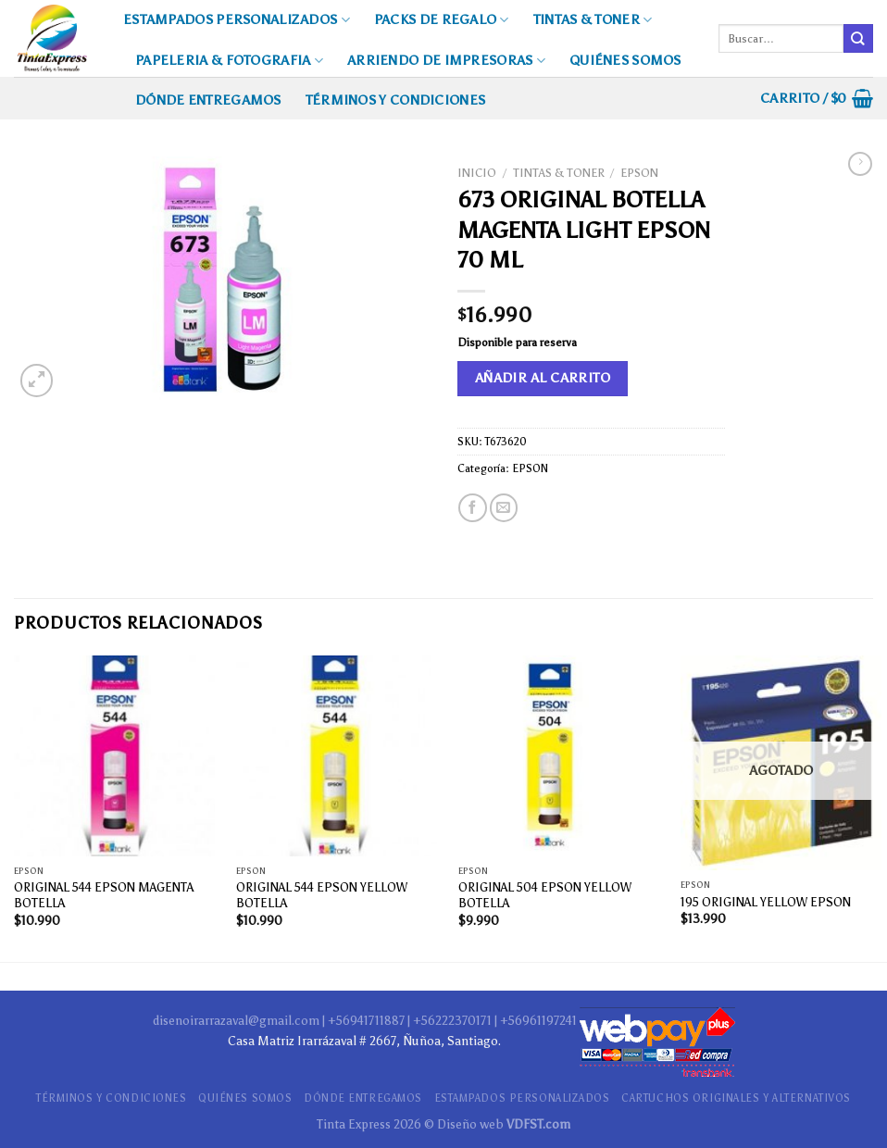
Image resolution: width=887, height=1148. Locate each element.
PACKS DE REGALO (441, 20)
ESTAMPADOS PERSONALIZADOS (236, 20)
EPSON (639, 173)
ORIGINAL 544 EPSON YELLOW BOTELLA (321, 895)
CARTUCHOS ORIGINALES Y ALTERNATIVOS (736, 1098)
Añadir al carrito (543, 377)
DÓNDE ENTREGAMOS (208, 100)
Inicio (476, 173)
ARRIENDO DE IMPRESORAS (446, 60)
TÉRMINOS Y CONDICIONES (395, 100)
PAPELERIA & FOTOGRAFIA (229, 60)
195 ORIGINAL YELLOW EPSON (766, 901)
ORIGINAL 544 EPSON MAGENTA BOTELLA (104, 895)
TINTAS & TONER (593, 20)
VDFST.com (538, 1124)
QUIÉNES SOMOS (625, 60)
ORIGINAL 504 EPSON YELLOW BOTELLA (544, 895)
